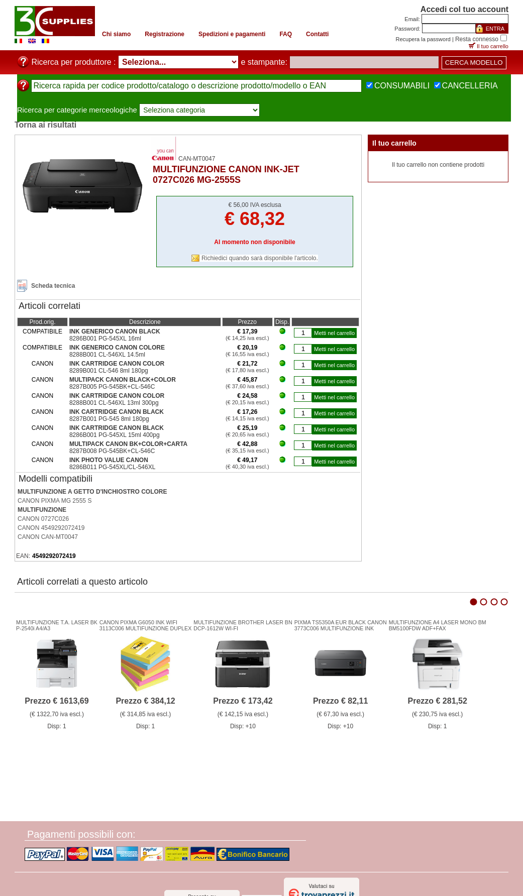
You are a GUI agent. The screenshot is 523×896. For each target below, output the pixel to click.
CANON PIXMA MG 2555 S (54, 500)
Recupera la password (423, 39)
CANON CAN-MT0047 (48, 536)
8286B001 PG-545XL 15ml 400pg (114, 434)
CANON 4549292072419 (51, 527)
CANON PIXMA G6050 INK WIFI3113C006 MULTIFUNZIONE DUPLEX (145, 625)
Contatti (317, 34)
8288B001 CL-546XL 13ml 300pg (114, 402)
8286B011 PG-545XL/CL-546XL (112, 467)
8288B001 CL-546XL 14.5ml (107, 354)
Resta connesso (476, 39)
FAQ (285, 34)
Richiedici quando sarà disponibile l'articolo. (259, 258)
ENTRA (495, 29)
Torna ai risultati (45, 125)
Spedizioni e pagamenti (231, 34)
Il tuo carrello (492, 46)
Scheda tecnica (53, 285)
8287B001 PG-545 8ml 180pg (109, 418)
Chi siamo (116, 34)
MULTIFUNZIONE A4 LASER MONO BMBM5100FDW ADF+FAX (437, 625)
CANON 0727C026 (43, 518)
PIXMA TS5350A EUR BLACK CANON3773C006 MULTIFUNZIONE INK (340, 625)
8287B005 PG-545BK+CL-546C (112, 386)
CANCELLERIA (470, 85)
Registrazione (164, 34)
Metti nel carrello (334, 333)
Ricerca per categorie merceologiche (77, 110)
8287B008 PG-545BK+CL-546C (112, 451)
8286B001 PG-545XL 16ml (105, 338)
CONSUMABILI (402, 85)
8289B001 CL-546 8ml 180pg (108, 370)
